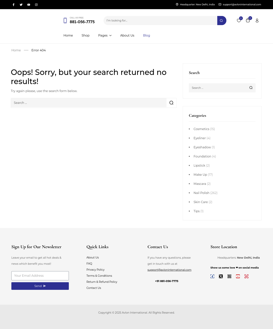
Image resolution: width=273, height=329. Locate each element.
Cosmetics (201, 129)
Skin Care (201, 202)
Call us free (77, 18)
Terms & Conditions (99, 275)
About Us (92, 257)
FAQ (89, 263)
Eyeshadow (202, 147)
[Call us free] (65, 20)
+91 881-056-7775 (166, 281)
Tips (197, 211)
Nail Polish (201, 193)
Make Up (200, 174)
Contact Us (93, 288)
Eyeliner (200, 138)
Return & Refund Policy (101, 282)
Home (16, 50)
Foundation (202, 156)
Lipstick (199, 165)
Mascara (200, 184)
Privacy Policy (95, 269)
